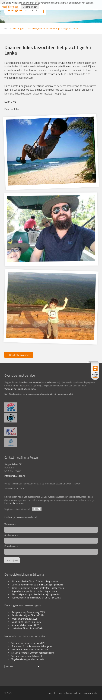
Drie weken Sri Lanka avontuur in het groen (32, 646)
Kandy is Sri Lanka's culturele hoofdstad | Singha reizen (37, 588)
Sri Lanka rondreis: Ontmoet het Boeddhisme (32, 652)
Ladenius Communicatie (85, 693)
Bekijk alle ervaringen (20, 355)
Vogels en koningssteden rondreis (27, 659)
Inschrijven (12, 560)
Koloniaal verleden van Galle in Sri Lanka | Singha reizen (37, 584)
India (33, 389)
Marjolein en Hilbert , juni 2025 (26, 622)
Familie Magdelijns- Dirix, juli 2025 (27, 615)
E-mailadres (11, 546)
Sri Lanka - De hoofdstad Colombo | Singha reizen (35, 581)
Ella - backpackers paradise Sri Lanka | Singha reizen (36, 594)
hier (14, 503)
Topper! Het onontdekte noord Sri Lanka (30, 649)
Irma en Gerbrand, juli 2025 (24, 618)
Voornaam (10, 524)
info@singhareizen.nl (14, 476)
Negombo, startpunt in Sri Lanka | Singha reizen (34, 591)
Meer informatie (10, 6)
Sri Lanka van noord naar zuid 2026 (28, 643)
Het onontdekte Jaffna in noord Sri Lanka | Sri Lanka (35, 597)
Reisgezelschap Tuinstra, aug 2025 (28, 612)
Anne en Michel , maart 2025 (25, 625)
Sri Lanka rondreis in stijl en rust (26, 656)
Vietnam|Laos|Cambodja (16, 389)
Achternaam (11, 535)
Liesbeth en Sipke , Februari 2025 (27, 628)
